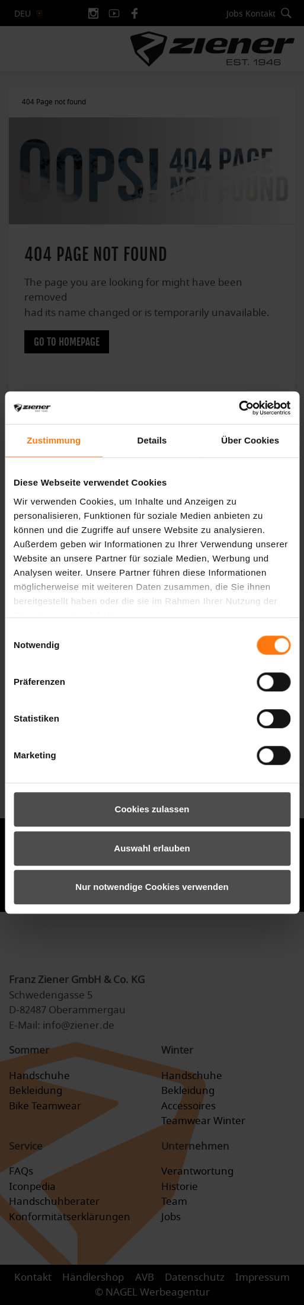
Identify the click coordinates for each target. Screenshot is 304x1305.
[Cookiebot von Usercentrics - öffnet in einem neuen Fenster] (238, 408)
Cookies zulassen (152, 809)
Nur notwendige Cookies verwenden (151, 887)
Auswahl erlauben (152, 848)
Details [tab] (152, 440)
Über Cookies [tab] (250, 440)
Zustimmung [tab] (54, 440)
